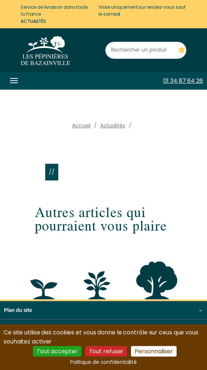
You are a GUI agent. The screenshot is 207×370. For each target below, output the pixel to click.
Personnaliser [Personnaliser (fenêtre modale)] (154, 351)
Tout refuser (106, 351)
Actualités (33, 21)
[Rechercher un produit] (145, 50)
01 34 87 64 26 (183, 81)
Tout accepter (57, 351)
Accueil (81, 125)
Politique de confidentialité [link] (103, 362)
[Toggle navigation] (12, 81)
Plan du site (18, 310)
